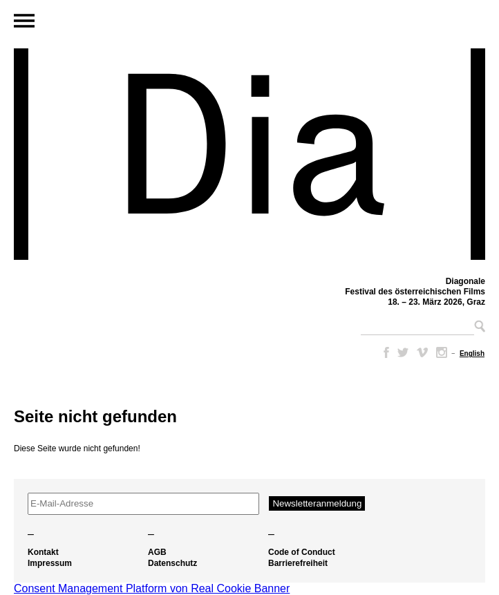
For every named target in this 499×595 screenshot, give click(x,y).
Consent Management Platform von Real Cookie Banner (152, 588)
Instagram (441, 352)
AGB (157, 552)
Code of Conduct (301, 552)
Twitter (402, 352)
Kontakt (43, 552)
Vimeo (422, 352)
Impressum (50, 563)
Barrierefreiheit (298, 563)
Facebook (383, 352)
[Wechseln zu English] (472, 353)
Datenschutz (172, 563)
